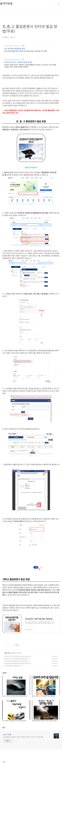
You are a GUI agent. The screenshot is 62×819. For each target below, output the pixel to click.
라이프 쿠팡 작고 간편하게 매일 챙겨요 (18, 62)
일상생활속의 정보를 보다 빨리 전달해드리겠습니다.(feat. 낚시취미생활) (23, 763)
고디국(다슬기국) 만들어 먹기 (12, 692)
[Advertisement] (31, 653)
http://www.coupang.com (12, 59)
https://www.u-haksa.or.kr (12, 46)
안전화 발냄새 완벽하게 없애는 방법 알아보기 (17, 690)
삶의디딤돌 (7, 761)
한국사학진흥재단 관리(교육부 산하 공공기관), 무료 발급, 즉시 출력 (25, 51)
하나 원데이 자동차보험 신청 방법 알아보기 (16, 687)
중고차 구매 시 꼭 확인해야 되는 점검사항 (15, 685)
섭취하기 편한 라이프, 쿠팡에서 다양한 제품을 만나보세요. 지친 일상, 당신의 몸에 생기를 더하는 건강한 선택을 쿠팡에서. (30, 66)
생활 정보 (7, 679)
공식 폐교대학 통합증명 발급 (14, 48)
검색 (54, 3)
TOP (3, 788)
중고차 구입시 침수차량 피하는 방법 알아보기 (17, 683)
